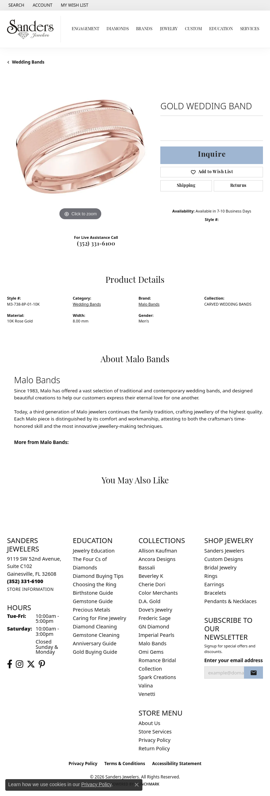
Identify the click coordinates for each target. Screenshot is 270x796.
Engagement (85, 29)
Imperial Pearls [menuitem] (156, 635)
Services (249, 29)
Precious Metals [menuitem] (91, 609)
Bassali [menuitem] (147, 567)
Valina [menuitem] (146, 685)
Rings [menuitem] (210, 576)
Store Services (155, 731)
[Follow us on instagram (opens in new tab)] (19, 664)
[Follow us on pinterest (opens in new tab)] (42, 664)
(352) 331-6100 (96, 244)
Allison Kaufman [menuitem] (158, 550)
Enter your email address (233, 660)
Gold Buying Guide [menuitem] (95, 651)
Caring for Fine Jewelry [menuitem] (99, 618)
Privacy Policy (155, 740)
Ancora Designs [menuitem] (157, 559)
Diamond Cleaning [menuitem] (95, 626)
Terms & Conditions (124, 763)
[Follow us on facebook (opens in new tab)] (9, 664)
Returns (238, 186)
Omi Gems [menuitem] (151, 651)
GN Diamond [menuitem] (154, 626)
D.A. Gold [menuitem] (149, 601)
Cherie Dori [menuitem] (152, 584)
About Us (149, 723)
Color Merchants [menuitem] (158, 592)
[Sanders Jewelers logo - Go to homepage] (32, 29)
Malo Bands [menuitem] (152, 643)
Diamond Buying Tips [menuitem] (98, 576)
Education (221, 29)
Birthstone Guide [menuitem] (93, 592)
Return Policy (154, 748)
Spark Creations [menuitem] (157, 677)
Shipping (186, 186)
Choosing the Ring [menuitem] (94, 584)
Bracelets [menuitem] (215, 592)
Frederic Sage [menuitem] (155, 618)
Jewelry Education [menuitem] (94, 550)
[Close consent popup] (137, 785)
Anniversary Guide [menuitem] (94, 643)
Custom (193, 29)
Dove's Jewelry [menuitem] (155, 609)
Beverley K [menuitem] (151, 576)
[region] (80, 149)
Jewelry (169, 29)
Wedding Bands (28, 62)
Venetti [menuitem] (147, 694)
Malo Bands (149, 304)
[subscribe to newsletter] (253, 672)
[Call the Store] (25, 581)
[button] (15, 5)
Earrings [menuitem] (214, 584)
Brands (144, 29)
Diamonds (118, 29)
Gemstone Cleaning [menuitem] (96, 635)
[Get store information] (30, 589)
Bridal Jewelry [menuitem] (220, 567)
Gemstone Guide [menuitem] (93, 601)
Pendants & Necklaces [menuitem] (230, 601)
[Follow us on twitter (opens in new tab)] (31, 664)
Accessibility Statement (176, 763)
